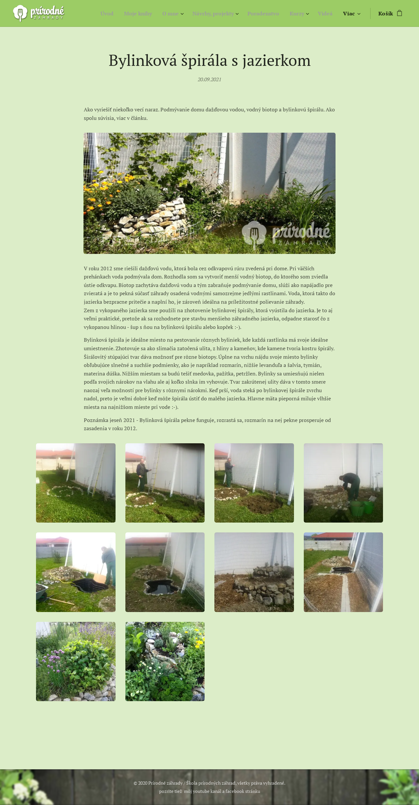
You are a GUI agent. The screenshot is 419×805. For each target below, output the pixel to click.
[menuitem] (94, 13)
